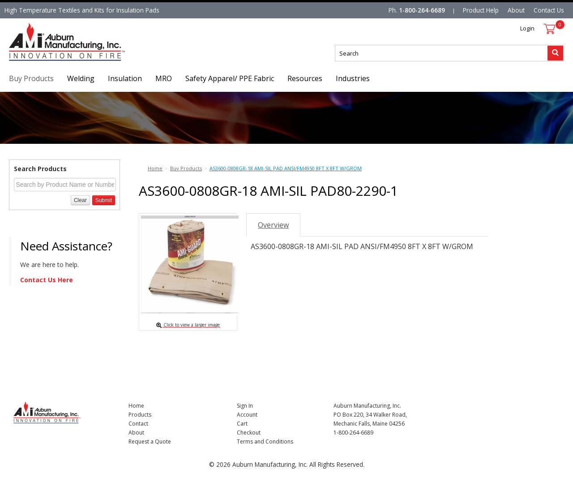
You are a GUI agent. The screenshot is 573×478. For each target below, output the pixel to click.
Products (139, 414)
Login (527, 28)
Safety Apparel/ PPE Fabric (229, 78)
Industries (353, 78)
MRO (163, 78)
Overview (273, 225)
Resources (304, 78)
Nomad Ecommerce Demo (46, 60)
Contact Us (549, 10)
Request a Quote (149, 441)
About (516, 10)
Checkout (249, 432)
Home (136, 405)
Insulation (125, 78)
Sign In (245, 405)
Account (247, 414)
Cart (242, 423)
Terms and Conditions (265, 441)
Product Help (481, 10)
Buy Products (31, 78)
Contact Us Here (46, 280)
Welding (80, 78)
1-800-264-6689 (422, 10)
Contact (138, 423)
